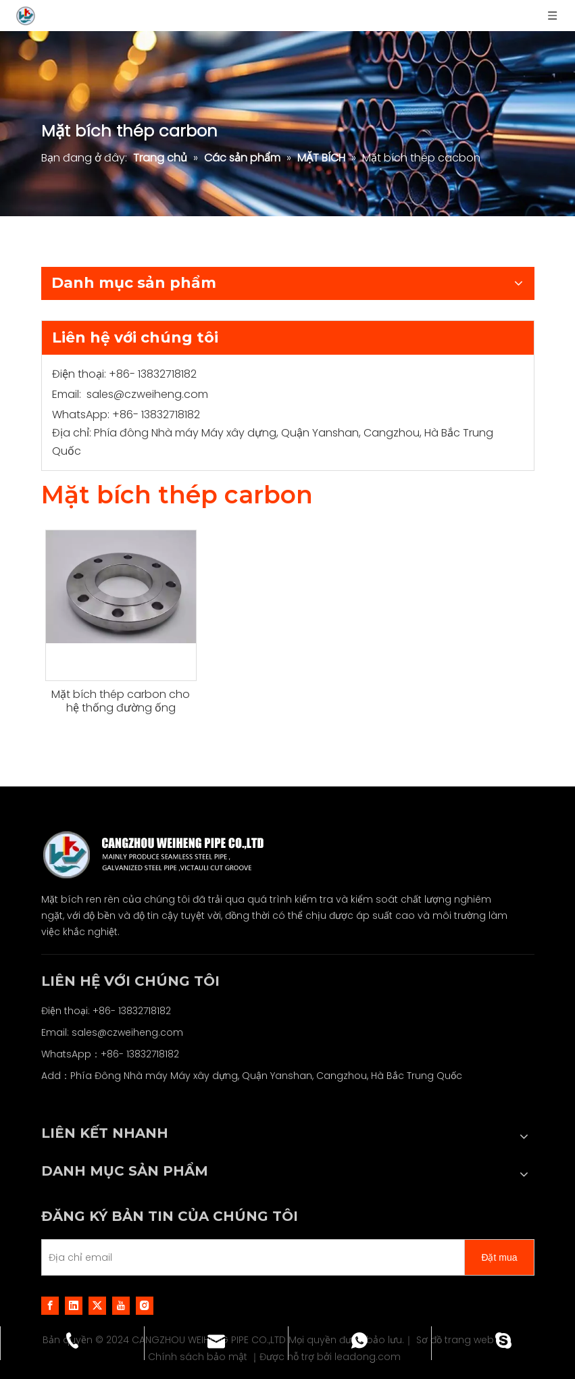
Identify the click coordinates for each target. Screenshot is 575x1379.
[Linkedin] (73, 1305)
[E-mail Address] (250, 1257)
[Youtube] (121, 1305)
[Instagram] (144, 1305)
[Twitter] (97, 1305)
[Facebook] (50, 1305)
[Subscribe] (499, 1257)
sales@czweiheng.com (147, 394)
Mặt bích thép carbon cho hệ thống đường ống (120, 701)
